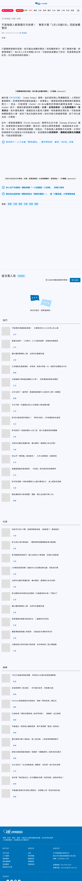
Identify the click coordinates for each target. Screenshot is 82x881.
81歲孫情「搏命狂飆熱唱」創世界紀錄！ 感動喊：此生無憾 (36, 713)
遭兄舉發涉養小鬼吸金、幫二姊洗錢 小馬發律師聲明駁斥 (35, 739)
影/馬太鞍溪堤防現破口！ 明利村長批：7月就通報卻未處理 (36, 418)
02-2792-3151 (66, 865)
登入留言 (75, 280)
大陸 (63, 10)
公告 (29, 853)
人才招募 (6, 856)
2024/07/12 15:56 (12, 33)
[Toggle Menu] (78, 10)
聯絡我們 (31, 858)
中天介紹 (6, 853)
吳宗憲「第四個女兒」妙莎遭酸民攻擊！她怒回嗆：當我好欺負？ (38, 777)
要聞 (35, 10)
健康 (72, 10)
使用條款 (6, 858)
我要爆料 (31, 861)
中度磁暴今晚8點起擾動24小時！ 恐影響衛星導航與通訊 (35, 379)
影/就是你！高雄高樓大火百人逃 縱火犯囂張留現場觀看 (34, 430)
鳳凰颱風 (20, 10)
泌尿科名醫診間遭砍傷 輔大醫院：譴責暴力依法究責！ (34, 443)
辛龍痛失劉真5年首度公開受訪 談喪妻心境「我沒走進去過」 (36, 790)
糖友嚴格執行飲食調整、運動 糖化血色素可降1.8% (33, 494)
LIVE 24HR (8, 10)
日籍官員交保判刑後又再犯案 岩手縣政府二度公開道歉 (34, 644)
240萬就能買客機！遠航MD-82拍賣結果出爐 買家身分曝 (35, 568)
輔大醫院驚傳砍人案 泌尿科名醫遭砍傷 (28, 354)
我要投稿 (31, 864)
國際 (58, 10)
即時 (26, 10)
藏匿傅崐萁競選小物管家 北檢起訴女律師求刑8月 (32, 632)
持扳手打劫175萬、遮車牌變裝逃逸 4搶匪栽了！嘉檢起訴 (35, 529)
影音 (68, 10)
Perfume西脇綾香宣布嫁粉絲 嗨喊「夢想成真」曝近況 (34, 701)
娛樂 (44, 10)
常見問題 (31, 856)
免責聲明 (6, 864)
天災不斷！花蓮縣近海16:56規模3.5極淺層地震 (31, 405)
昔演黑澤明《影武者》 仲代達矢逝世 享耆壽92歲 (32, 688)
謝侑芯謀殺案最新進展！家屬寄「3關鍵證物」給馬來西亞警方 (36, 752)
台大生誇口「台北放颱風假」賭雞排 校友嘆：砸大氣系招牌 (36, 765)
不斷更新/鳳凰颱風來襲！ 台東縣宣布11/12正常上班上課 (35, 328)
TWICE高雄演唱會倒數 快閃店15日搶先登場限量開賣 (34, 675)
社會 (40, 10)
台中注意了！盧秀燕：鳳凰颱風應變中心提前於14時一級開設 (36, 392)
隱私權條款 (7, 861)
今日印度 (15, 98)
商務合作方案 (7, 867)
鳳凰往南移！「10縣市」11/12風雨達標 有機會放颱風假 (35, 341)
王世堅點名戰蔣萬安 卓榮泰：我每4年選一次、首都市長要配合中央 (39, 366)
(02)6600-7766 (63, 858)
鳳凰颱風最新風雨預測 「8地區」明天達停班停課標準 (34, 469)
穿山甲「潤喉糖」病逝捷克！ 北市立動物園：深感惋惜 (34, 456)
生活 (54, 10)
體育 (49, 10)
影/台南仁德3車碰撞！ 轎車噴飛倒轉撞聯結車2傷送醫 (34, 542)
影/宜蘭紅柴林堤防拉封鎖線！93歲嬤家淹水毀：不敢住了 (35, 593)
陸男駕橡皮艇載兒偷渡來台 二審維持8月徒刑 (30, 619)
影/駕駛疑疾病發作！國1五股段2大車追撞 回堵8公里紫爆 (35, 555)
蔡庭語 (24, 33)
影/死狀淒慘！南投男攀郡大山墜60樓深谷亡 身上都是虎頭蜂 (36, 482)
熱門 (30, 10)
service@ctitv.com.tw (69, 868)
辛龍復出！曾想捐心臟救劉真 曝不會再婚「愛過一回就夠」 (36, 726)
